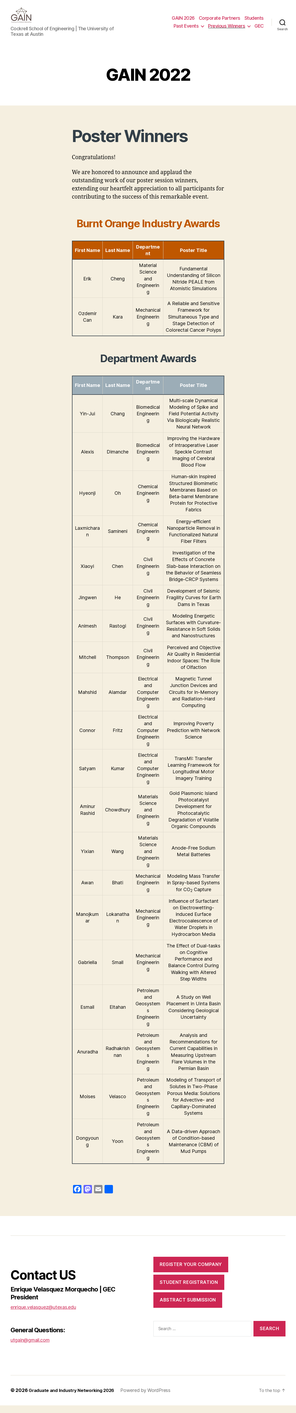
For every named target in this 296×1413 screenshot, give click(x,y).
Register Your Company (191, 1272)
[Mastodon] (87, 1198)
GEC (259, 30)
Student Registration (189, 1290)
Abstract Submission (188, 1307)
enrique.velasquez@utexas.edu (43, 1315)
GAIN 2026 (183, 22)
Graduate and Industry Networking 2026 (75, 1398)
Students (254, 22)
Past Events (186, 30)
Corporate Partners (219, 22)
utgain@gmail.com (30, 1348)
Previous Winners (226, 30)
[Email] (98, 1198)
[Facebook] (77, 1198)
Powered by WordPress (152, 1398)
